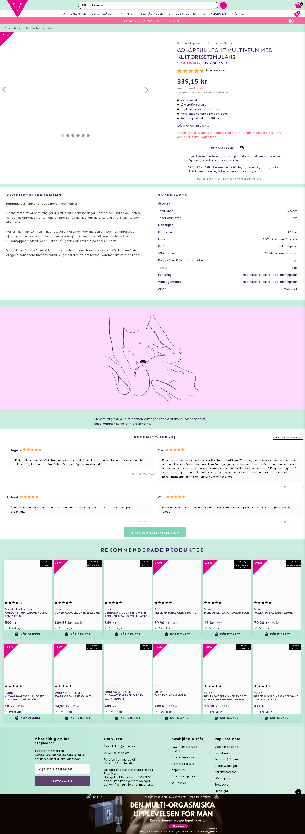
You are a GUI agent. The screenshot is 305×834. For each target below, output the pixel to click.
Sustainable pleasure (39, 28)
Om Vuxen (178, 782)
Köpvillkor (178, 770)
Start (8, 28)
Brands (18, 28)
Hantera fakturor (183, 764)
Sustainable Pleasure (220, 43)
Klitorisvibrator (225, 772)
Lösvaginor (222, 778)
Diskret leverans (182, 757)
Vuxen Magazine (226, 746)
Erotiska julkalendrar (229, 759)
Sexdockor (222, 784)
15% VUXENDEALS (215, 63)
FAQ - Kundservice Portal (184, 749)
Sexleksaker (223, 753)
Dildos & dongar (226, 766)
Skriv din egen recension (154, 532)
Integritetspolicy (183, 776)
